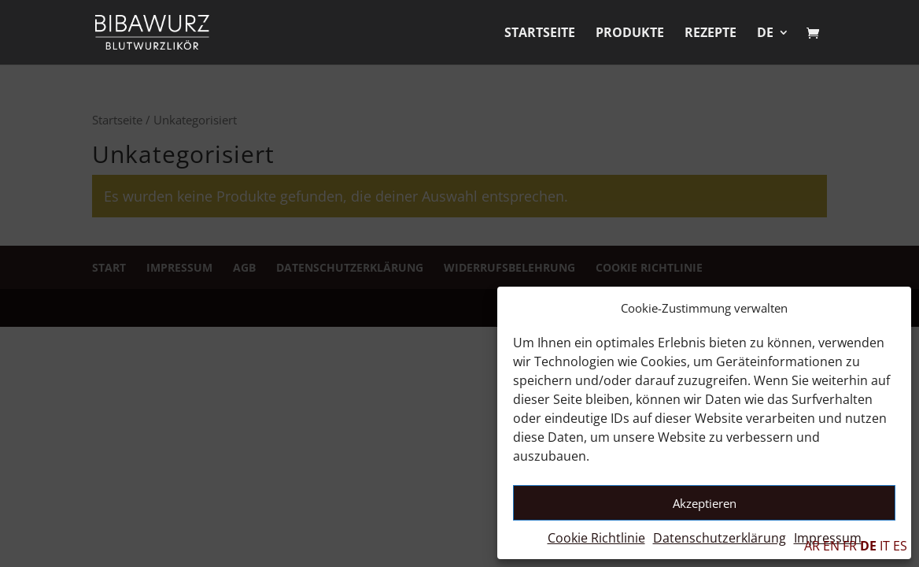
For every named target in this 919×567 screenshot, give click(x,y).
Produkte (630, 34)
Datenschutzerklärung (719, 538)
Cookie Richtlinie (596, 538)
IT (885, 545)
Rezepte (710, 34)
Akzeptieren (704, 503)
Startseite (539, 34)
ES (900, 545)
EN (831, 545)
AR (812, 545)
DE (765, 34)
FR (850, 545)
